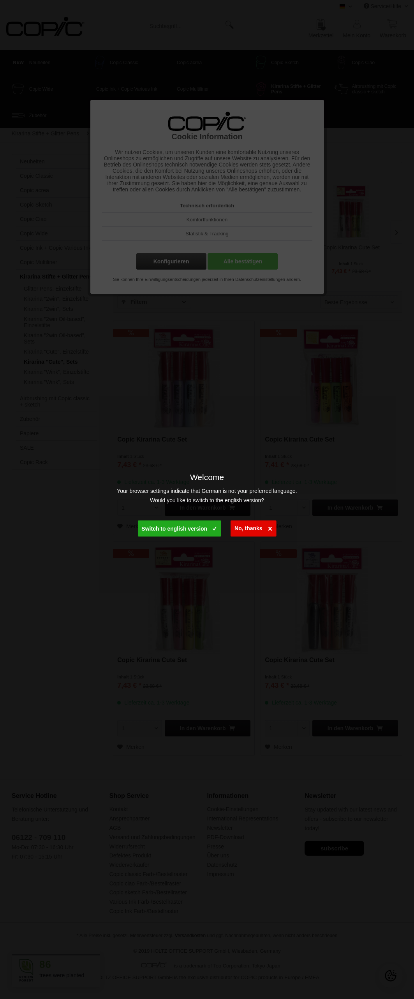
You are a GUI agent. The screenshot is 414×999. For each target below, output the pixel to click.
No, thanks (253, 526)
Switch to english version (179, 527)
